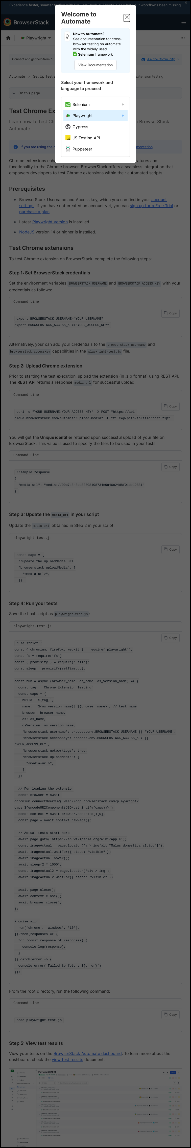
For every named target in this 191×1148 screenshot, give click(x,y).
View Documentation (95, 65)
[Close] (127, 18)
